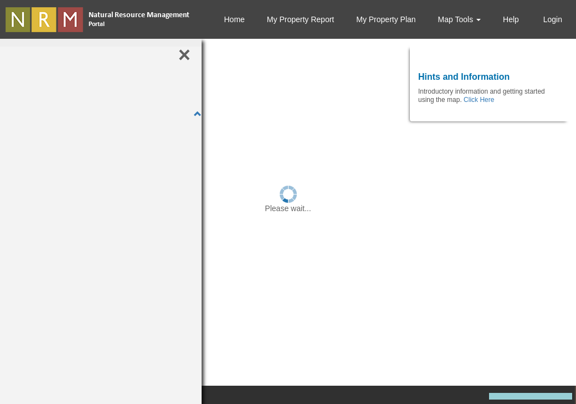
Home (234, 19)
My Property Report (300, 19)
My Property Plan (385, 19)
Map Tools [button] (459, 19)
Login (551, 19)
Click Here (479, 100)
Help (511, 19)
